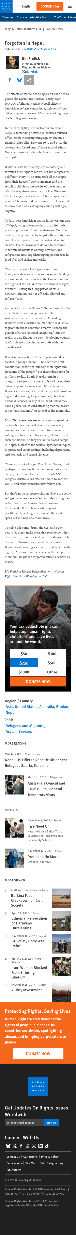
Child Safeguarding (51, 1163)
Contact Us (13, 1156)
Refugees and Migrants (25, 725)
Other (52, 672)
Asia (9, 706)
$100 (52, 653)
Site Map (30, 1163)
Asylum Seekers (19, 731)
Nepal (10, 712)
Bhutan (62, 706)
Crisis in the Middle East (34, 17)
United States (26, 706)
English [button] (27, 6)
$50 (23, 653)
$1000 (23, 672)
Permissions (14, 1163)
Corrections (30, 1156)
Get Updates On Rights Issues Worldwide (36, 1111)
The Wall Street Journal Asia (39, 48)
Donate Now (50, 6)
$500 (52, 663)
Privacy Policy (50, 1156)
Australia (46, 706)
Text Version (13, 1169)
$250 (23, 663)
